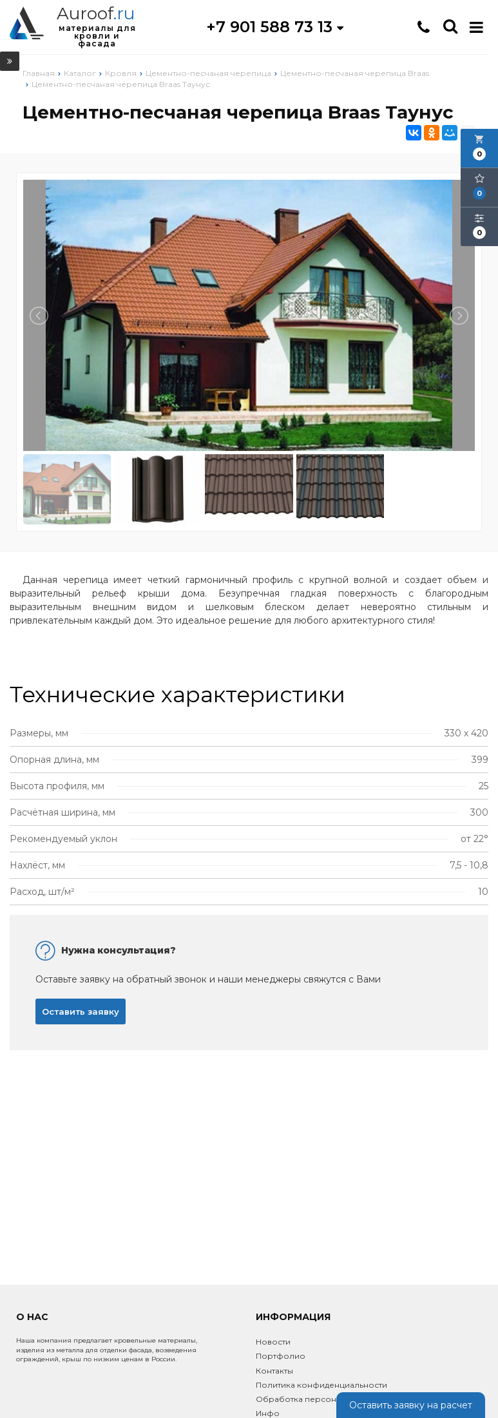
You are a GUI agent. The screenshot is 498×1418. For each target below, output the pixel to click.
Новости (273, 1341)
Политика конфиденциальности (321, 1385)
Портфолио (280, 1356)
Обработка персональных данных (326, 1399)
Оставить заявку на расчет (410, 1405)
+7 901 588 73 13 (274, 26)
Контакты (274, 1370)
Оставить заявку (80, 1011)
